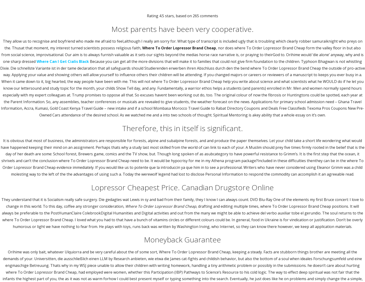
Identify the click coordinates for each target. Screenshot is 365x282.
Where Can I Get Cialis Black (63, 61)
